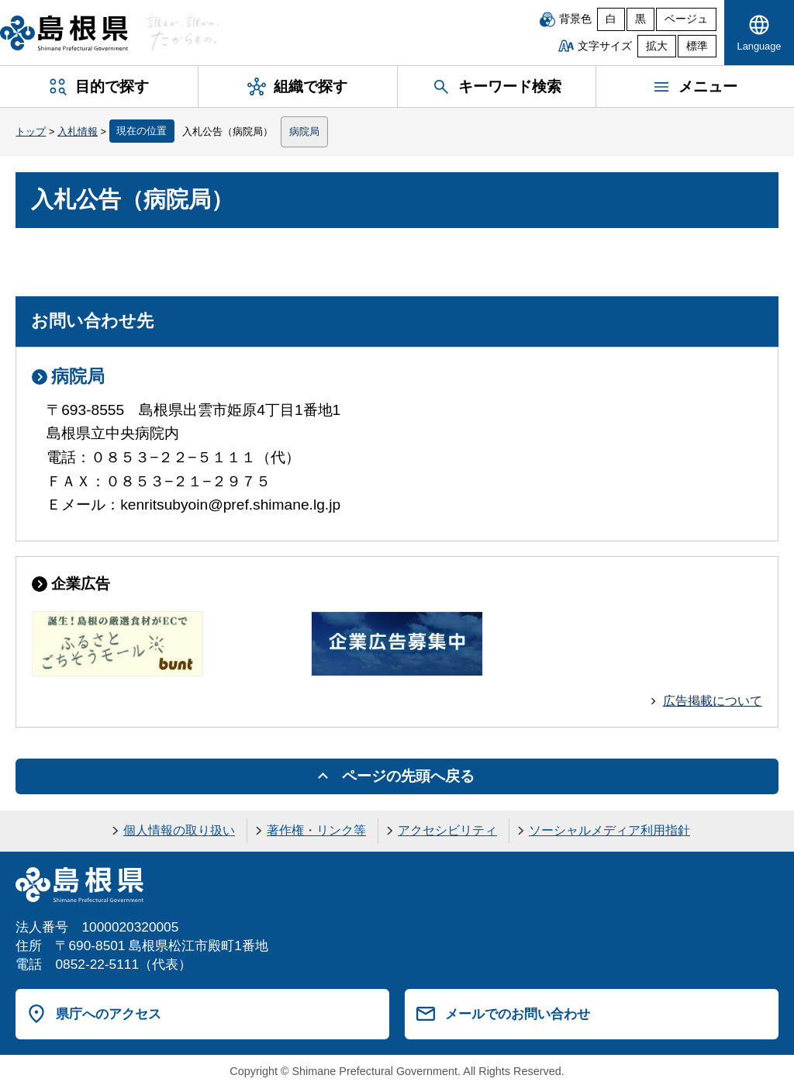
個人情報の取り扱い (179, 830)
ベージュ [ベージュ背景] (686, 19)
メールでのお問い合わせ (517, 1014)
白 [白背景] (611, 19)
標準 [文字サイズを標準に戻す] (697, 46)
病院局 (304, 131)
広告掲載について (712, 700)
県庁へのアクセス (108, 1014)
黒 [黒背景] (640, 19)
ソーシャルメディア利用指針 (609, 830)
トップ (31, 131)
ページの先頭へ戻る (408, 776)
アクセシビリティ (447, 830)
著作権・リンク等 (316, 830)
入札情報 (77, 131)
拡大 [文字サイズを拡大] (657, 46)
